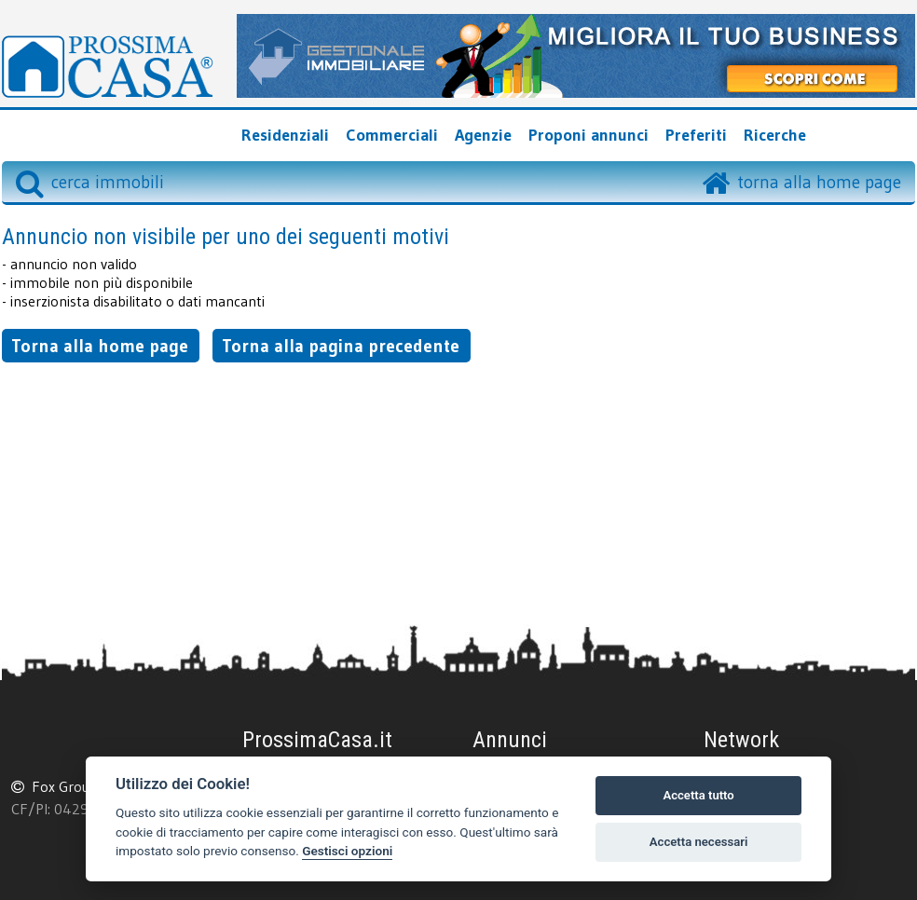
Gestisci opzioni (347, 850)
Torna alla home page (99, 345)
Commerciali (392, 135)
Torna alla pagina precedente (340, 345)
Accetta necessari (699, 842)
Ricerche (775, 135)
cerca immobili (90, 181)
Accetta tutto (698, 795)
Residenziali (285, 135)
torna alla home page (819, 181)
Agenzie (483, 135)
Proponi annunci (588, 135)
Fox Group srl (74, 786)
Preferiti (696, 135)
